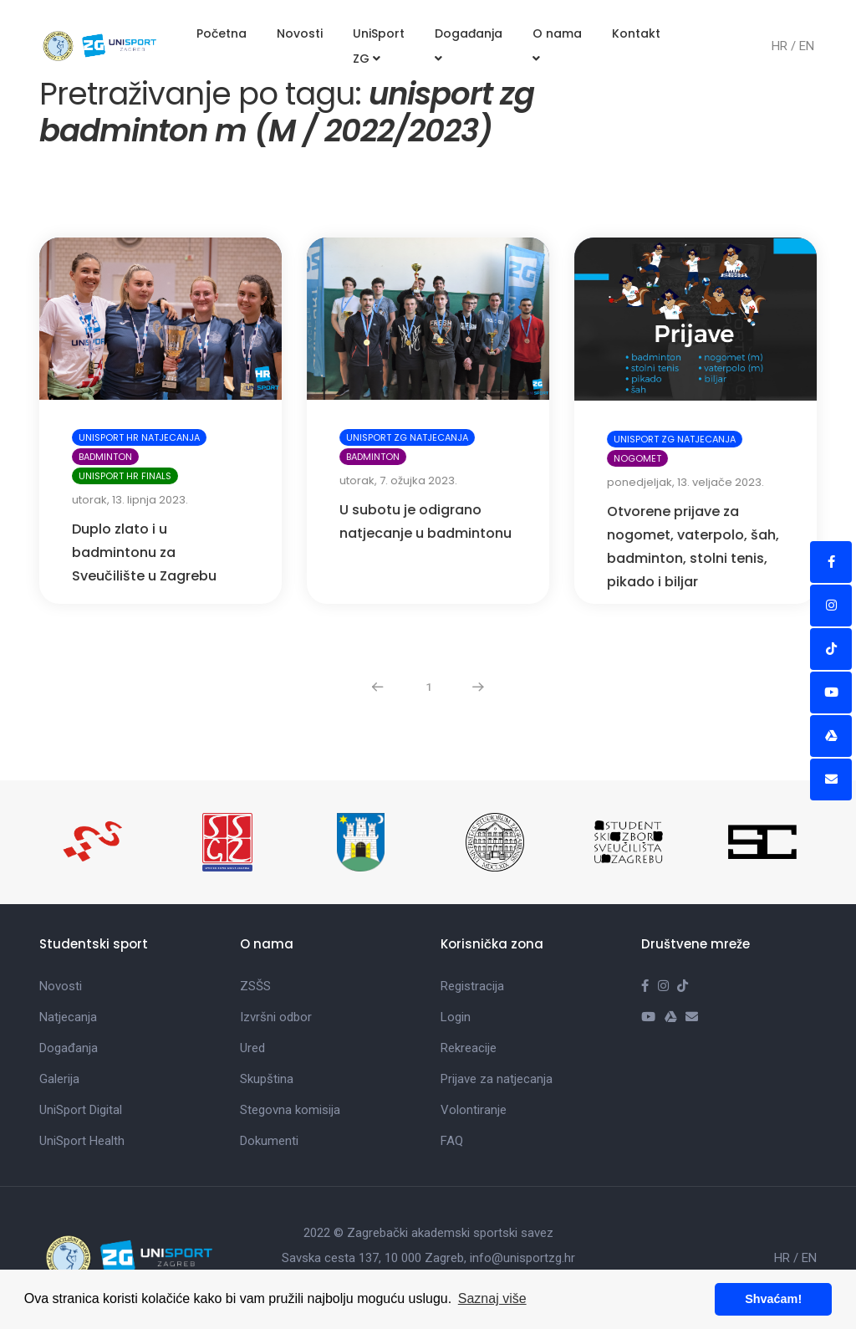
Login (456, 1017)
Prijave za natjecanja (497, 1078)
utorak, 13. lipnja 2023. (130, 500)
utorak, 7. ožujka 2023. (398, 480)
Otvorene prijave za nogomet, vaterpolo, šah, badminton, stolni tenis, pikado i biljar (693, 546)
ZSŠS (255, 986)
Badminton (105, 456)
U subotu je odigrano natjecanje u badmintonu (425, 521)
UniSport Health (82, 1140)
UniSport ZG (379, 46)
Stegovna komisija (290, 1109)
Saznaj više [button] (492, 1298)
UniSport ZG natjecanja (407, 437)
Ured (252, 1048)
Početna (221, 33)
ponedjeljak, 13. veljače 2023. (685, 482)
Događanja (468, 44)
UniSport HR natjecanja (139, 437)
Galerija (59, 1078)
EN (806, 46)
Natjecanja (68, 1017)
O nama (557, 44)
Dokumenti (269, 1140)
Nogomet (637, 458)
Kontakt (636, 33)
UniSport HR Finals (125, 476)
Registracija (472, 986)
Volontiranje (474, 1109)
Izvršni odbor (276, 1017)
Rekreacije (469, 1048)
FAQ (452, 1140)
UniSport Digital (80, 1109)
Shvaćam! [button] (773, 1299)
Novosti (300, 33)
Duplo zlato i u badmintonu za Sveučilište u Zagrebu (144, 552)
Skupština (266, 1078)
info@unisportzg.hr (522, 1257)
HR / (785, 46)
